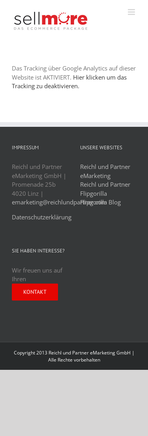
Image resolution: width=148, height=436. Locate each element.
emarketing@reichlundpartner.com (59, 202)
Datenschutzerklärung (41, 217)
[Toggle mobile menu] (132, 12)
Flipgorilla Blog (100, 202)
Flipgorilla (93, 193)
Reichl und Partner (105, 184)
